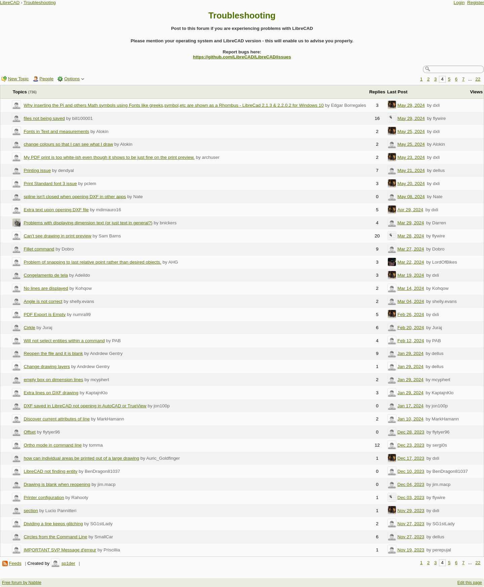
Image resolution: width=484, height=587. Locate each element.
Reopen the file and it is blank (53, 353)
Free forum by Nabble (21, 582)
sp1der (68, 563)
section (31, 510)
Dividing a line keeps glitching (53, 523)
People (46, 78)
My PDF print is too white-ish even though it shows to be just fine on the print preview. (109, 157)
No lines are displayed (46, 288)
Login (459, 2)
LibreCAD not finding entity (50, 471)
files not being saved (44, 118)
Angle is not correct (43, 301)
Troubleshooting (40, 2)
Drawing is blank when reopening (57, 484)
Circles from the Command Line (55, 536)
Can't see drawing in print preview (57, 235)
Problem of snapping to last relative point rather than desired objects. (92, 262)
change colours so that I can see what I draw (68, 144)
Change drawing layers (47, 366)
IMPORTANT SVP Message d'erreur (60, 549)
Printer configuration (44, 497)
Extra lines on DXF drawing (51, 392)
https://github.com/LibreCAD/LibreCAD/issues (242, 56)
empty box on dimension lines (53, 379)
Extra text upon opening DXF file (56, 209)
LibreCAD (9, 2)
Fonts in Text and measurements (56, 131)
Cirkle (29, 327)
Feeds (15, 563)
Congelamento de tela (46, 275)
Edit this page (469, 582)
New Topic (18, 78)
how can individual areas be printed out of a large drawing (81, 458)
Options (72, 78)
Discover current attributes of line (56, 418)
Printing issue (37, 170)
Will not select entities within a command (64, 340)
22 (477, 79)
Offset (30, 432)
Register (475, 2)
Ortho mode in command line (53, 445)
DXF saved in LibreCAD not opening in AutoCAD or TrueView (85, 405)
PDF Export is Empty (45, 314)
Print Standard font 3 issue (50, 183)
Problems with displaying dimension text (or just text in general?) (88, 222)
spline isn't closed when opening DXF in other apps (75, 196)
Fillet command (39, 249)
